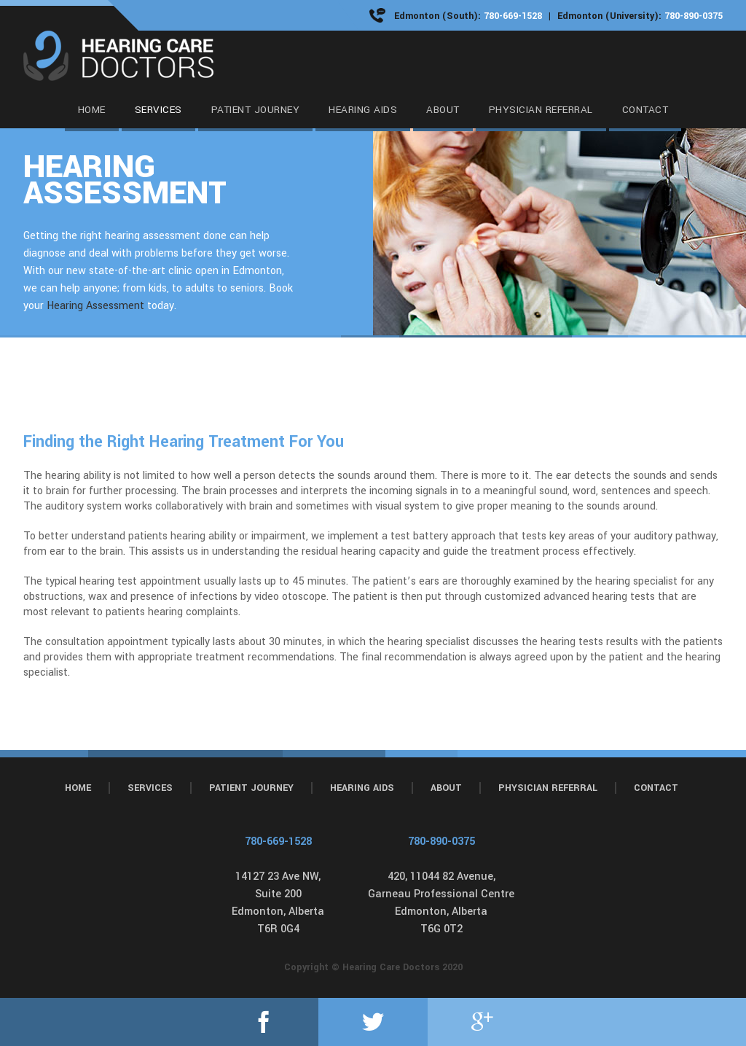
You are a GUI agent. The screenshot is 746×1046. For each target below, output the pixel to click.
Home (78, 788)
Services (150, 788)
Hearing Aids (362, 788)
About (446, 788)
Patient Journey (251, 788)
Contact (656, 788)
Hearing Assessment (95, 305)
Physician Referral (547, 788)
